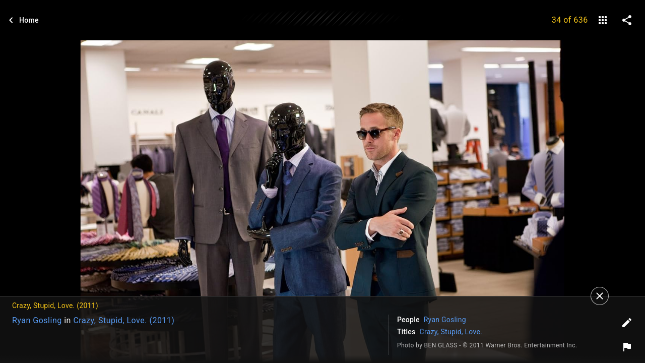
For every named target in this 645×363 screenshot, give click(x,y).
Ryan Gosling (37, 320)
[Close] (600, 296)
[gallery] (603, 20)
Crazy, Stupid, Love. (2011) (123, 320)
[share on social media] (627, 20)
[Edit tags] (627, 323)
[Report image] (627, 347)
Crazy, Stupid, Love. (451, 332)
